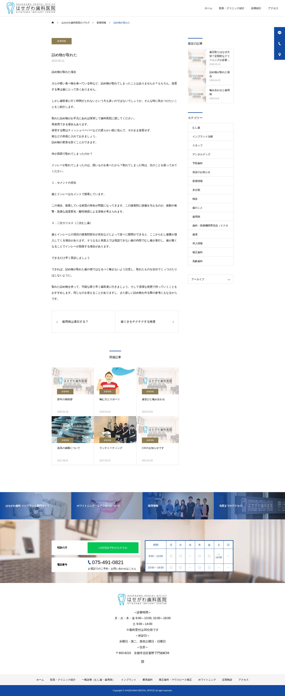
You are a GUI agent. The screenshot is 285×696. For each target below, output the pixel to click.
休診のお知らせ (201, 172)
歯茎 (195, 234)
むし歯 (196, 127)
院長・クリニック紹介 (231, 8)
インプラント (128, 679)
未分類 (196, 189)
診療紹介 (256, 8)
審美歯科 (147, 679)
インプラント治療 (202, 136)
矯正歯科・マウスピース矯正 (175, 679)
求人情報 (197, 243)
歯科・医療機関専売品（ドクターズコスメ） (210, 227)
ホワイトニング (207, 679)
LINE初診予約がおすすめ (113, 547)
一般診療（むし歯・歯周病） (98, 679)
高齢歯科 (197, 261)
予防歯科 (197, 163)
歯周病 (196, 216)
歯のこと (197, 207)
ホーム (208, 8)
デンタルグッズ (201, 154)
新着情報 (61, 41)
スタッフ (197, 145)
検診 (195, 198)
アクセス (273, 8)
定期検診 (227, 679)
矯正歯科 (197, 252)
